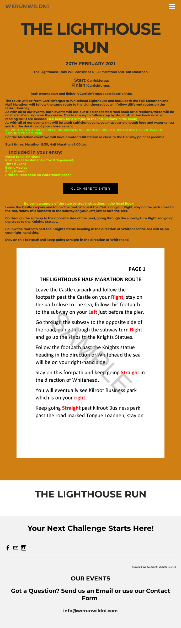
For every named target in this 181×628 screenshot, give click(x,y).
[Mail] (15, 548)
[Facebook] (7, 548)
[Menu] (171, 6)
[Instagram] (23, 548)
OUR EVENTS (90, 578)
